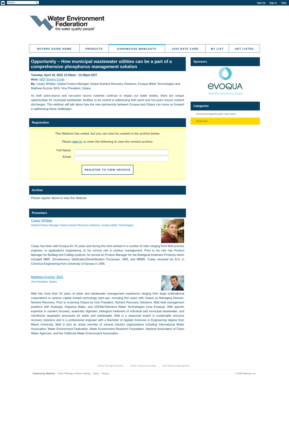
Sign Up (261, 3)
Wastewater (202, 121)
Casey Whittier (42, 220)
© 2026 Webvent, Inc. (245, 373)
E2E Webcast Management (176, 366)
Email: (67, 156)
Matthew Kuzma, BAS (47, 277)
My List (217, 48)
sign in (77, 141)
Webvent (50, 373)
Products (94, 48)
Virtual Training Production (110, 366)
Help (283, 3)
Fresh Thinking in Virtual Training (74, 373)
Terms (96, 373)
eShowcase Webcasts (136, 48)
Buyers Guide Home (54, 48)
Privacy (105, 373)
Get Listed (244, 48)
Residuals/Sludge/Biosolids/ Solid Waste (216, 114)
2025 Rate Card (185, 48)
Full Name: (64, 150)
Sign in (273, 3)
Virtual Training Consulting (143, 366)
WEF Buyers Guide (52, 79)
